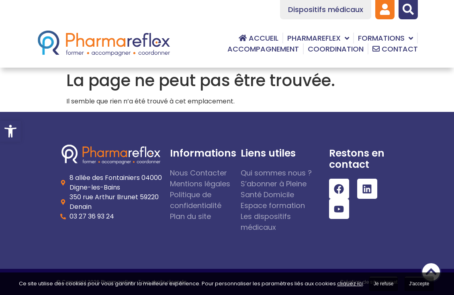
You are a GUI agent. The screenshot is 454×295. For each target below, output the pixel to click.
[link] (10, 131)
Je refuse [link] (383, 284)
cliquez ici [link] (350, 283)
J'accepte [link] (419, 284)
